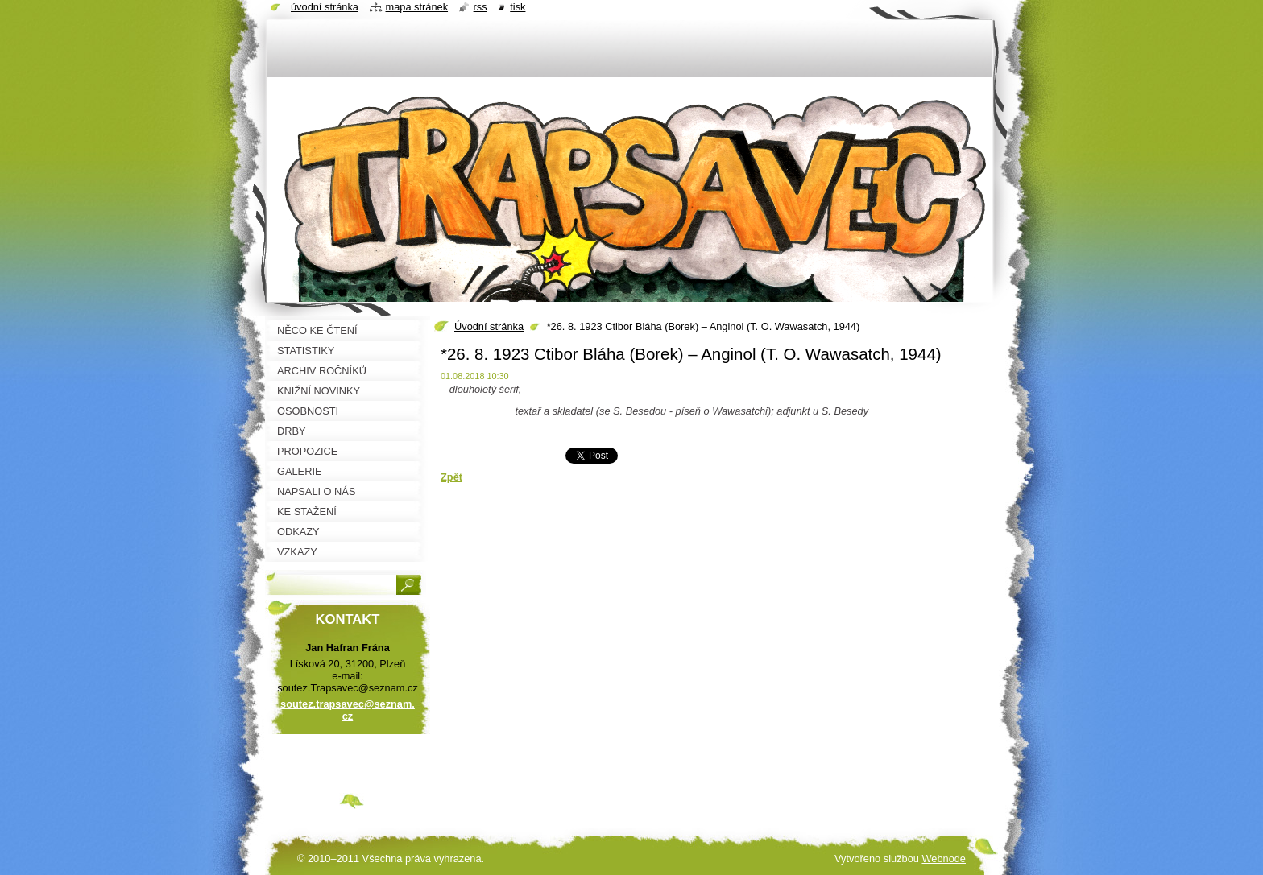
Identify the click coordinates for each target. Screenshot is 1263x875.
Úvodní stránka (489, 326)
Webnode (943, 858)
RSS (480, 7)
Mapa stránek (417, 7)
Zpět (451, 477)
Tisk (517, 7)
